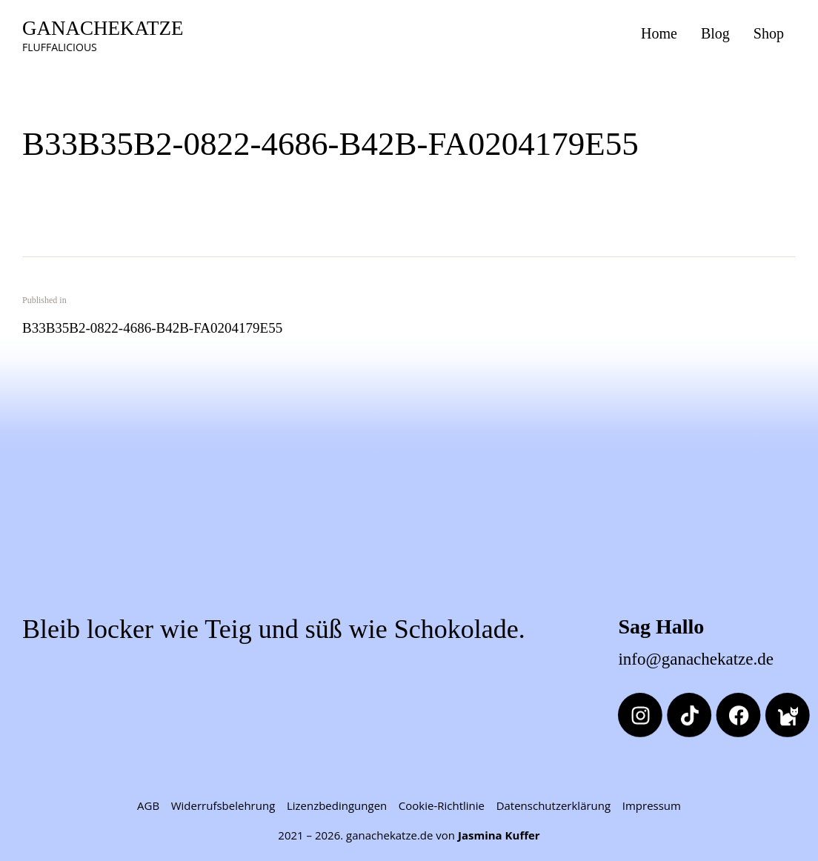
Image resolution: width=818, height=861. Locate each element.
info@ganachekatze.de (696, 659)
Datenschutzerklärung (553, 805)
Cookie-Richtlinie (442, 805)
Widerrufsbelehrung (223, 805)
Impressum (651, 805)
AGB (148, 805)
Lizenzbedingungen (337, 805)
